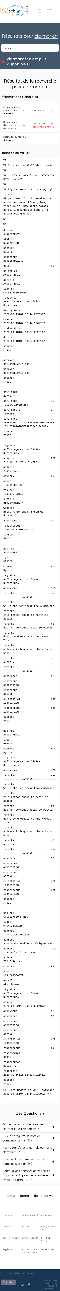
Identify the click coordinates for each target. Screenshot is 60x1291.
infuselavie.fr (47, 1214)
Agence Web (6, 1273)
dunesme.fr (8, 1226)
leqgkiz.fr (7, 1249)
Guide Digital (18, 1273)
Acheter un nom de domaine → (44, 10)
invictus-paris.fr (30, 1237)
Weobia (55, 1281)
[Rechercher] (56, 48)
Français (8, 1282)
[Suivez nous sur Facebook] (29, 1284)
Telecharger (30, 1273)
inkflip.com (27, 1226)
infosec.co (8, 1214)
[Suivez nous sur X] (22, 1284)
